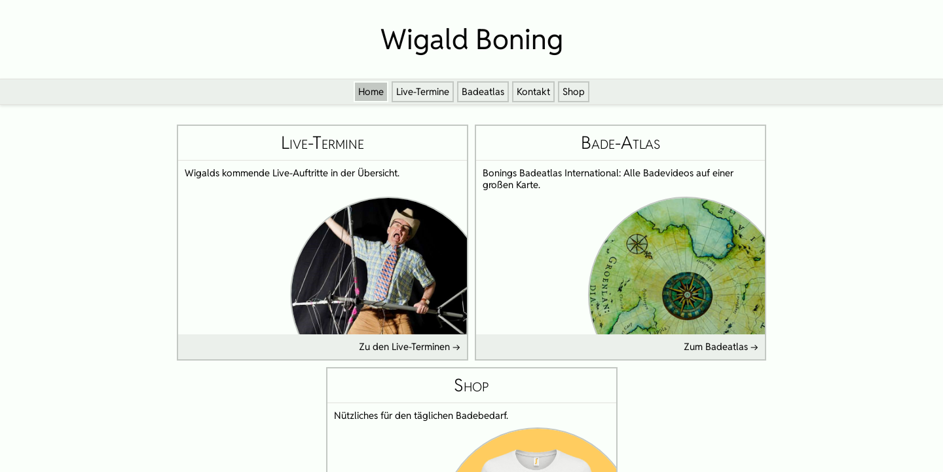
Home (371, 91)
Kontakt (533, 91)
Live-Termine (422, 91)
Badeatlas (483, 91)
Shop (574, 91)
